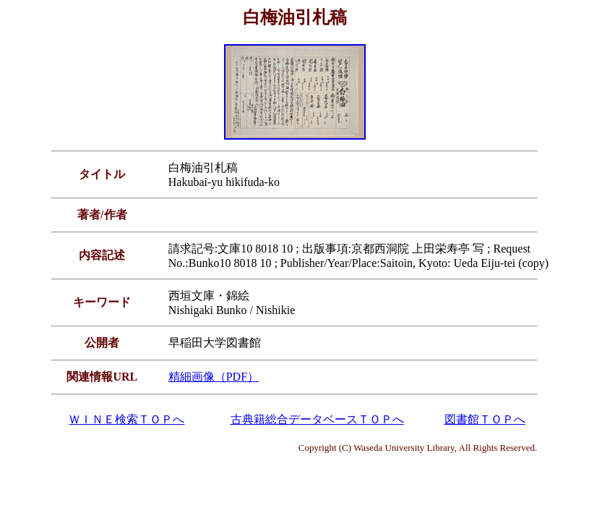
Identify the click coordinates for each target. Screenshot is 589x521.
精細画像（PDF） (213, 376)
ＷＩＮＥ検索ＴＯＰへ (126, 419)
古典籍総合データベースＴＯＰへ (317, 419)
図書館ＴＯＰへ (484, 419)
